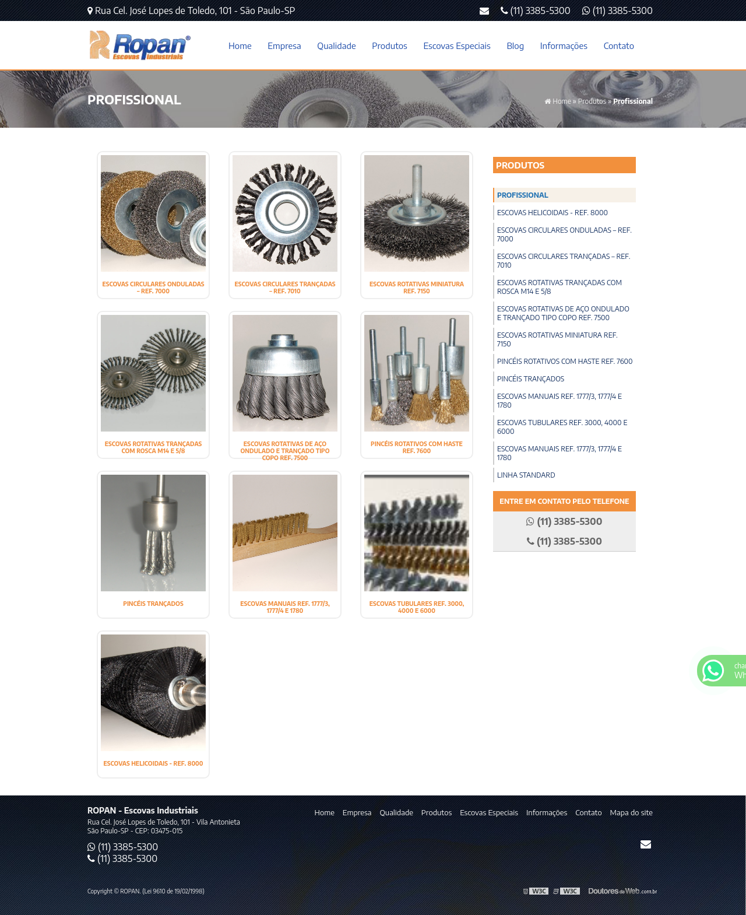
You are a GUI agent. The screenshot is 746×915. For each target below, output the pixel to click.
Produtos (389, 45)
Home (240, 45)
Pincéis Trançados (153, 603)
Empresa (284, 45)
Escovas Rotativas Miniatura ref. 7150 (417, 288)
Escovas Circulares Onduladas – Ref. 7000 (153, 288)
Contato (619, 45)
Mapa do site (631, 812)
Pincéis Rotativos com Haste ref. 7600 (417, 447)
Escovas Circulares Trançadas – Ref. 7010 (284, 288)
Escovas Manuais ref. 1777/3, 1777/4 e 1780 (284, 607)
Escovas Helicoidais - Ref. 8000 (153, 763)
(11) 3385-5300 (617, 10)
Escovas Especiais (456, 45)
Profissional (522, 195)
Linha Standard (526, 475)
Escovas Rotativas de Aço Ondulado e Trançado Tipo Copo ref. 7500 (284, 450)
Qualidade (336, 45)
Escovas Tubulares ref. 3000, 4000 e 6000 (417, 607)
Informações (563, 45)
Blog (515, 45)
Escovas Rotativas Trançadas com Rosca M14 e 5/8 (153, 447)
